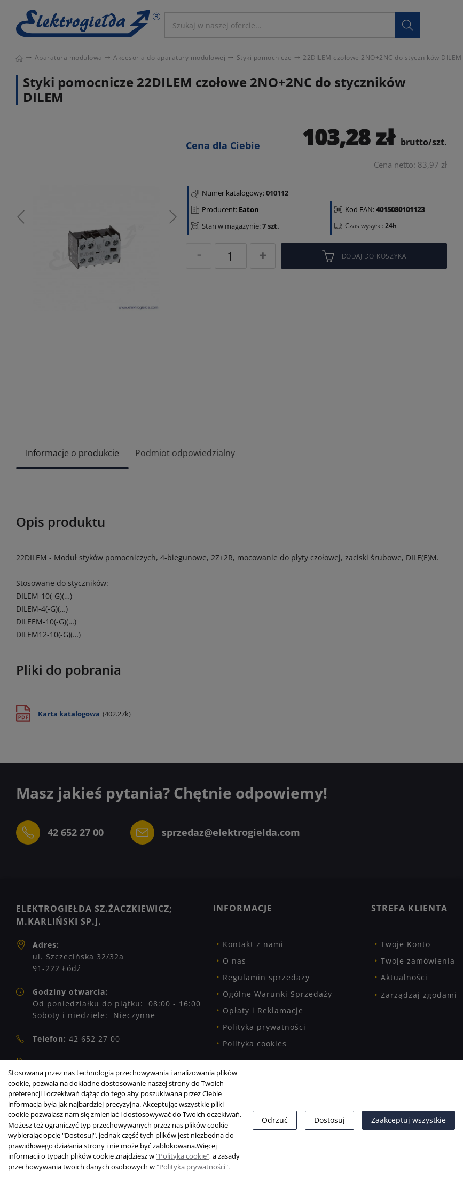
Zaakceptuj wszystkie (408, 1120)
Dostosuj (329, 1120)
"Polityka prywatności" (192, 1166)
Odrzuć (275, 1120)
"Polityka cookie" (182, 1156)
